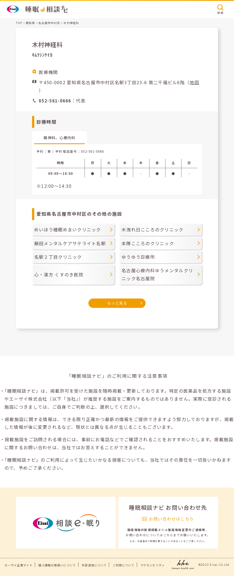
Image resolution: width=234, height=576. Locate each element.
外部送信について (94, 565)
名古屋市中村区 (49, 23)
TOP (19, 23)
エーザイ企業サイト (18, 565)
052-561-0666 (92, 151)
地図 (194, 82)
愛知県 (30, 23)
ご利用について (124, 565)
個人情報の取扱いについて (57, 565)
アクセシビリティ (152, 565)
